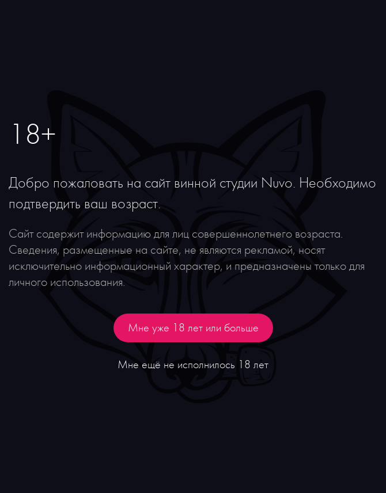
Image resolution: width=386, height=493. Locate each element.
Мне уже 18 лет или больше (193, 328)
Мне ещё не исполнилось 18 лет (193, 364)
